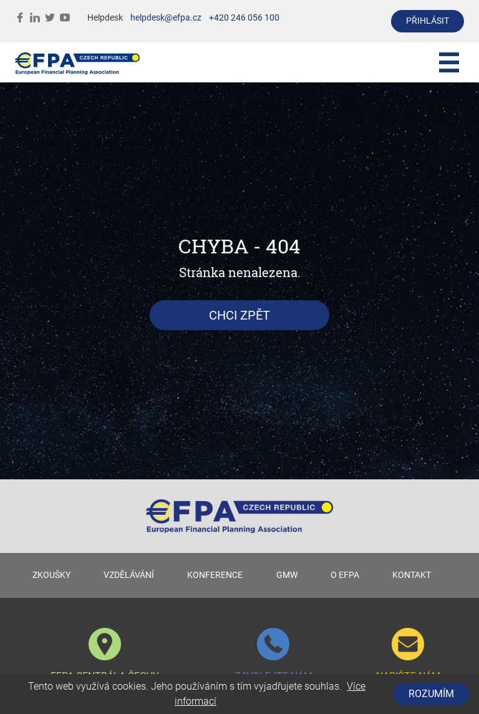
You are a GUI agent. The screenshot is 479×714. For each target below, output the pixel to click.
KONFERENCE (215, 575)
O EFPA (345, 575)
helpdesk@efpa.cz (165, 17)
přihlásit (427, 21)
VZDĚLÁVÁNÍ (129, 575)
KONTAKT (411, 575)
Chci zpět (239, 315)
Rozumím (431, 694)
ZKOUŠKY (51, 575)
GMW (287, 575)
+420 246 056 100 (244, 17)
